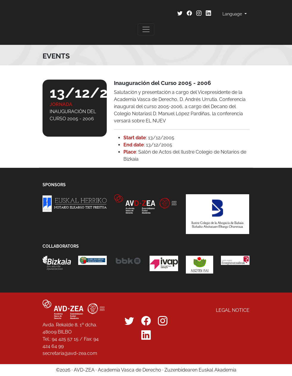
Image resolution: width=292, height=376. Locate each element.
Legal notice (232, 310)
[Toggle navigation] (146, 29)
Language (232, 14)
